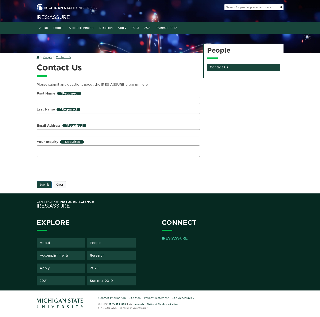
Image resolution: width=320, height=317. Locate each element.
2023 (135, 28)
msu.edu (139, 304)
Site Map (135, 298)
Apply (122, 28)
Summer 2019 (167, 28)
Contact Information (112, 298)
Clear (59, 184)
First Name (59, 93)
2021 (147, 28)
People (58, 28)
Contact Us (219, 67)
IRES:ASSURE (53, 17)
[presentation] (69, 168)
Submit (44, 184)
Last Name (59, 109)
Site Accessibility (183, 298)
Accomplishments (82, 28)
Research (106, 28)
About (43, 28)
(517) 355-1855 (117, 304)
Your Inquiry (60, 142)
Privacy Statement (156, 298)
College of (65, 202)
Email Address (61, 125)
